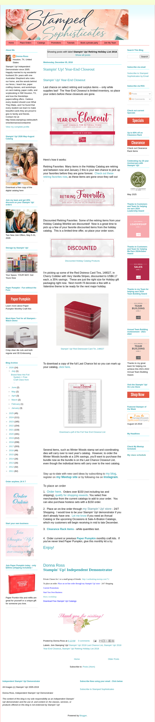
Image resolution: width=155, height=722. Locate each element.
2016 (11, 450)
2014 (11, 459)
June (14, 387)
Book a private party (89, 43)
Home (11, 43)
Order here (54, 491)
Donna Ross (54, 565)
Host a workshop (49, 597)
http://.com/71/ (95, 579)
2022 (11, 425)
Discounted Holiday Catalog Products (82, 261)
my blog (111, 473)
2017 (11, 446)
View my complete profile (17, 127)
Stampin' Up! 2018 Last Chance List (86, 645)
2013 (11, 463)
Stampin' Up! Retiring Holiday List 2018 (80, 648)
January (16, 408)
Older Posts (113, 659)
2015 (11, 454)
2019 (11, 438)
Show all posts (82, 55)
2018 (11, 442)
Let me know (79, 515)
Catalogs (41, 43)
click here (64, 367)
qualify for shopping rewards (71, 495)
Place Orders (25, 43)
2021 (11, 430)
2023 (11, 421)
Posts (133, 94)
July (14, 371)
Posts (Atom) (89, 666)
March (15, 400)
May (14, 391)
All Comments (137, 99)
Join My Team (110, 43)
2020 (11, 434)
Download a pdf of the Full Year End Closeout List (82, 432)
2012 (11, 467)
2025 (11, 413)
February (16, 404)
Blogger (83, 715)
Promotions (56, 43)
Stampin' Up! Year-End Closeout (69, 69)
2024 (11, 417)
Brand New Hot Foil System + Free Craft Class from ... (20, 378)
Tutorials (71, 43)
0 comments (84, 641)
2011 (11, 471)
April (14, 395)
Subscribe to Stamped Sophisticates (97, 689)
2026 (11, 367)
